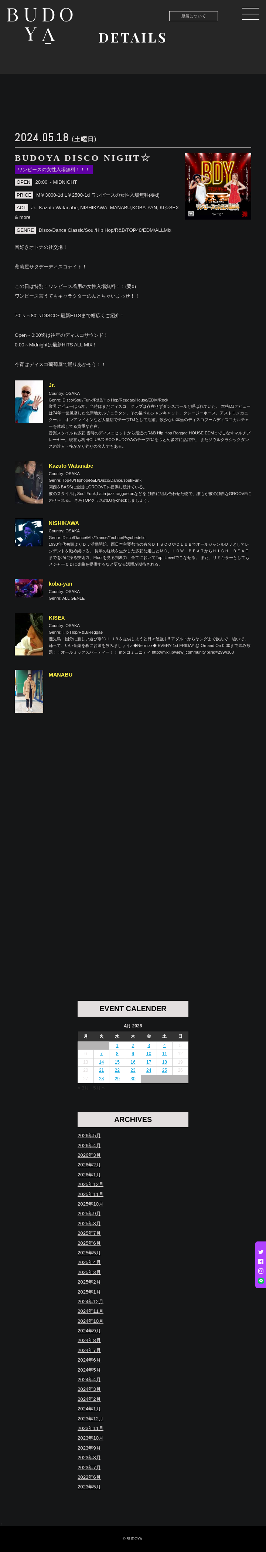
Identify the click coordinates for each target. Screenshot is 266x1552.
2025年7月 (89, 1233)
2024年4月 (89, 1379)
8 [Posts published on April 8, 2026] (117, 1053)
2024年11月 (90, 1311)
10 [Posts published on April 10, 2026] (148, 1053)
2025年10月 (90, 1204)
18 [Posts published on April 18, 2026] (164, 1062)
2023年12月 (90, 1418)
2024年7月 (89, 1350)
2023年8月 (89, 1457)
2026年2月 (89, 1165)
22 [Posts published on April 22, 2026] (117, 1070)
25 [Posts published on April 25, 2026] (164, 1070)
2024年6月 (89, 1360)
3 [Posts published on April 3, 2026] (148, 1045)
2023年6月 (89, 1477)
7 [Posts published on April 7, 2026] (101, 1053)
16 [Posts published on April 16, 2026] (132, 1062)
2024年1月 (89, 1409)
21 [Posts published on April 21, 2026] (101, 1070)
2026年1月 (89, 1174)
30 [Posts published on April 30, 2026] (132, 1078)
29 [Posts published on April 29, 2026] (117, 1078)
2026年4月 (89, 1145)
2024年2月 (89, 1399)
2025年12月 (90, 1184)
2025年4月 (89, 1262)
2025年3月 (89, 1272)
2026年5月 (89, 1135)
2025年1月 (89, 1292)
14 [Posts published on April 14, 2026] (101, 1062)
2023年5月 (89, 1487)
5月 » (99, 1088)
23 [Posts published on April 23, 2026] (132, 1070)
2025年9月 (89, 1213)
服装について (193, 16)
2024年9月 (89, 1331)
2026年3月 (89, 1155)
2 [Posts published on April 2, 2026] (133, 1045)
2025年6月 (89, 1243)
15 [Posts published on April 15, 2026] (117, 1062)
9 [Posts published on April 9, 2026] (133, 1053)
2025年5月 (89, 1253)
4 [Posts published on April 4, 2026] (164, 1045)
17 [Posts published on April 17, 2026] (148, 1062)
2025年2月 (89, 1282)
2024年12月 (90, 1301)
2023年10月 (90, 1438)
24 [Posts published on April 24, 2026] (148, 1070)
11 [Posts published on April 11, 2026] (164, 1053)
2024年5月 (89, 1370)
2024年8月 (89, 1340)
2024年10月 (90, 1321)
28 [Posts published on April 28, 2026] (101, 1078)
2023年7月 (89, 1467)
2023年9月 (89, 1448)
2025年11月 (90, 1194)
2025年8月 (89, 1223)
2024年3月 (89, 1389)
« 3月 (83, 1088)
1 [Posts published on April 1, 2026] (117, 1045)
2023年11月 (90, 1428)
